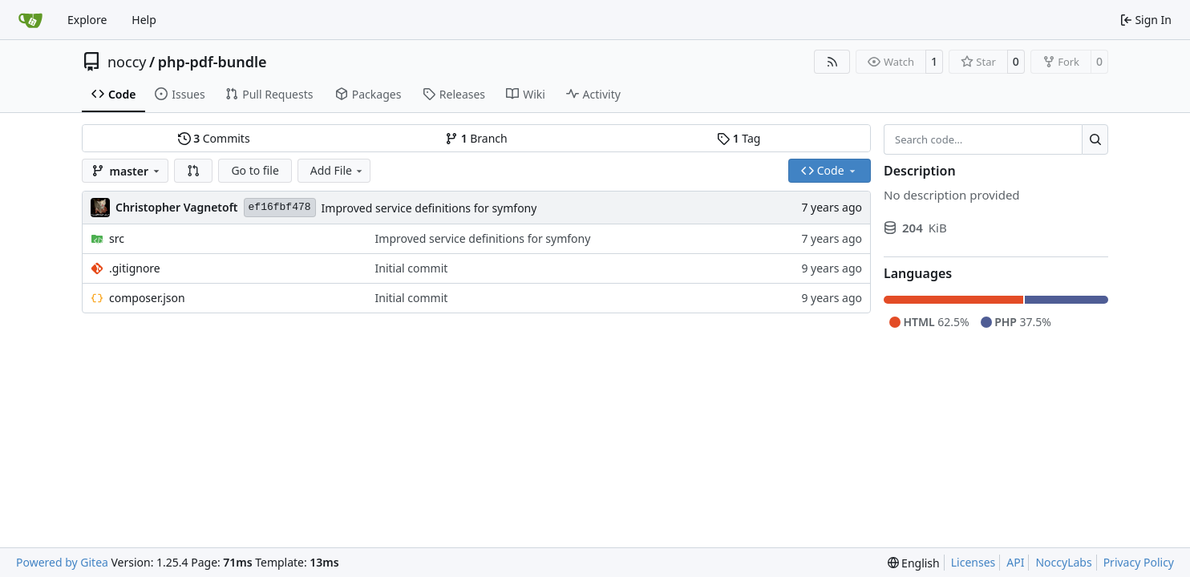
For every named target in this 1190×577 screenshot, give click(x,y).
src (116, 238)
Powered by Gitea (62, 562)
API (1015, 562)
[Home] (30, 20)
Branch (476, 138)
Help (144, 19)
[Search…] (1095, 139)
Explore (87, 19)
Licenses (973, 562)
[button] (193, 171)
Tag (738, 138)
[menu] (914, 563)
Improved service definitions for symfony (429, 208)
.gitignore (134, 268)
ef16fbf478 (280, 207)
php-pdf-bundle (212, 62)
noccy (126, 62)
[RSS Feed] (832, 62)
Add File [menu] (337, 170)
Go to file (254, 170)
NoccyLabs (1063, 562)
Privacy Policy (1138, 562)
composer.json (147, 297)
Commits (214, 138)
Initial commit (411, 268)
